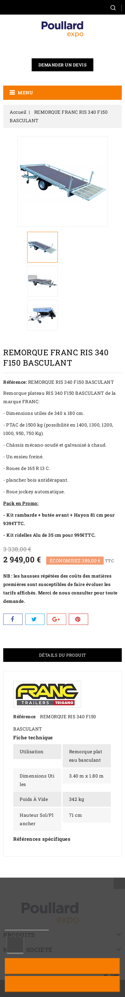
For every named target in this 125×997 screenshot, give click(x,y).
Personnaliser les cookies (15, 945)
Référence (24, 716)
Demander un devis (62, 65)
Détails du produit (62, 655)
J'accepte (62, 984)
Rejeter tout (62, 966)
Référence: (15, 382)
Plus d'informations (27, 927)
